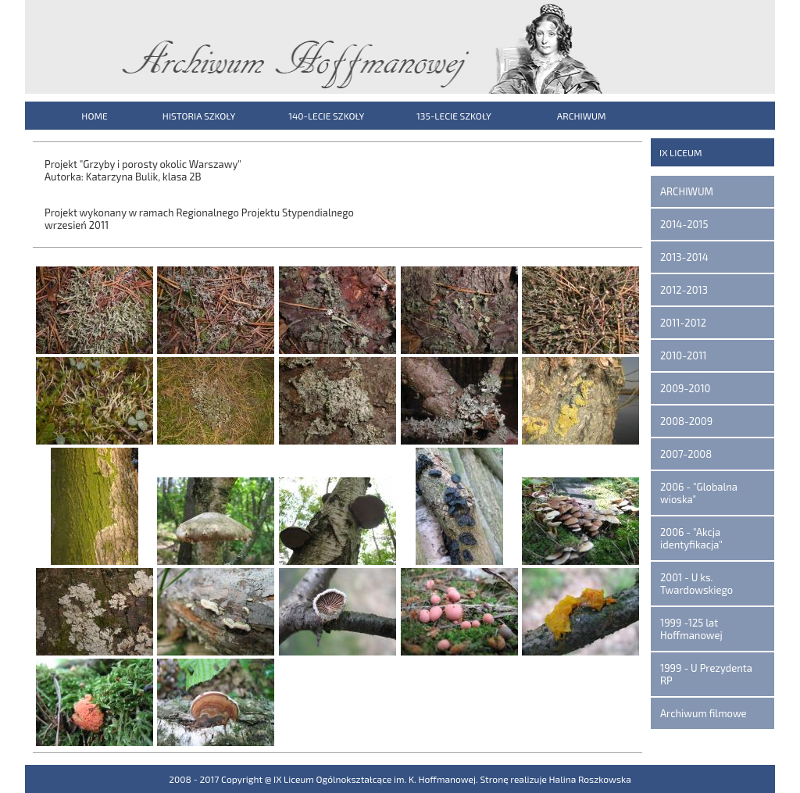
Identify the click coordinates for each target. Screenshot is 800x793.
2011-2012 (683, 322)
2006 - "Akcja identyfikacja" (691, 538)
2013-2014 (684, 257)
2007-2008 (686, 454)
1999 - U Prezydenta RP (706, 674)
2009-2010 (685, 388)
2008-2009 (686, 421)
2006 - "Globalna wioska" (699, 492)
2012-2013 (684, 290)
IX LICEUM (680, 152)
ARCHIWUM (581, 115)
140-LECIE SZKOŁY (326, 115)
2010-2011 (683, 355)
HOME (94, 115)
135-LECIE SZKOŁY (453, 115)
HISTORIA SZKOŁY (198, 115)
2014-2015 (684, 224)
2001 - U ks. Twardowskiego (696, 583)
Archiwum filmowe (703, 713)
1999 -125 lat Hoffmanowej (691, 628)
